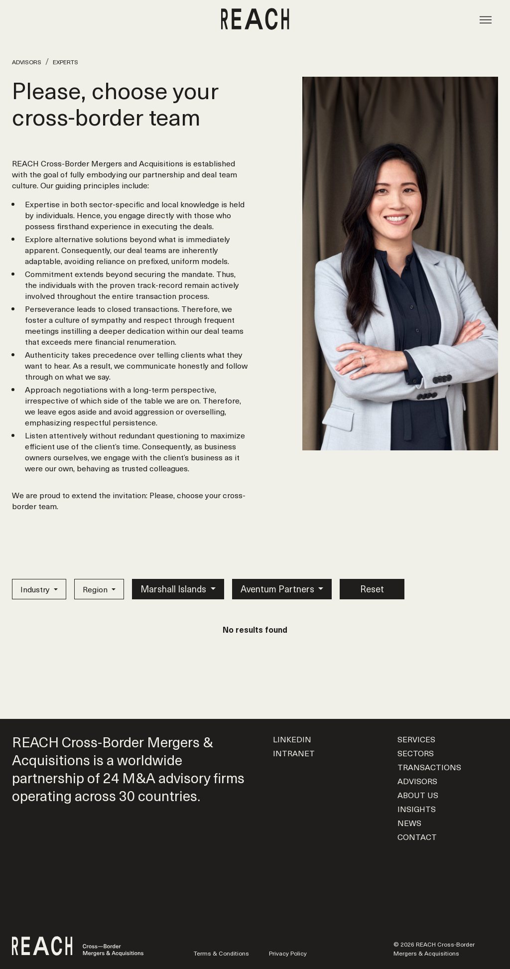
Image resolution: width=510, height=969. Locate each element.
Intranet (294, 752)
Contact (417, 836)
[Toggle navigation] (485, 18)
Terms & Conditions (221, 953)
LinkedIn (292, 738)
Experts (65, 61)
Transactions (429, 766)
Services (416, 738)
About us (417, 794)
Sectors (415, 752)
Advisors (26, 61)
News (409, 822)
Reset (372, 588)
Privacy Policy (288, 953)
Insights (416, 808)
